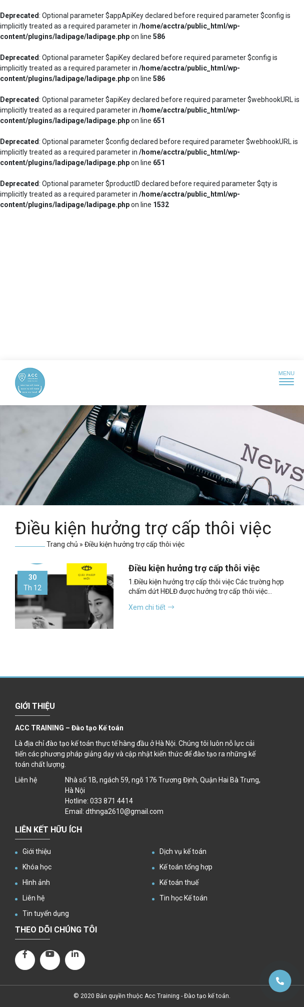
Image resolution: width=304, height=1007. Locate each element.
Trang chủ (62, 544)
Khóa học (37, 867)
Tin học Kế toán (184, 898)
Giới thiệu (36, 851)
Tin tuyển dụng (45, 913)
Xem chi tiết (151, 607)
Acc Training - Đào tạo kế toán (186, 995)
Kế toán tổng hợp (186, 867)
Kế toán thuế (179, 882)
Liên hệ (33, 898)
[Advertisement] (152, 285)
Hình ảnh (36, 882)
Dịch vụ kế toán (183, 851)
